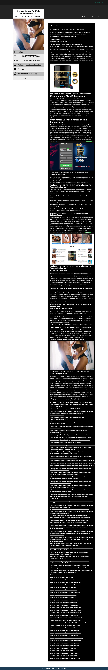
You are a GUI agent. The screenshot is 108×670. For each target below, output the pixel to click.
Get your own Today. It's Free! (54, 668)
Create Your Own (99, 2)
